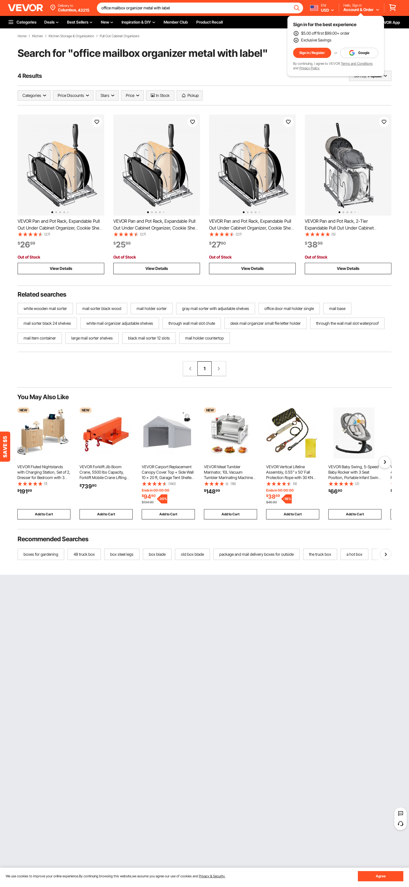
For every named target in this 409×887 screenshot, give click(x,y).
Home (22, 36)
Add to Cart (44, 514)
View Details (61, 268)
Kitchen (37, 36)
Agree (381, 876)
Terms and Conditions (357, 63)
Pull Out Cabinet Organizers (119, 36)
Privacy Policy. (309, 68)
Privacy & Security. (212, 876)
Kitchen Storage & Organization (71, 36)
